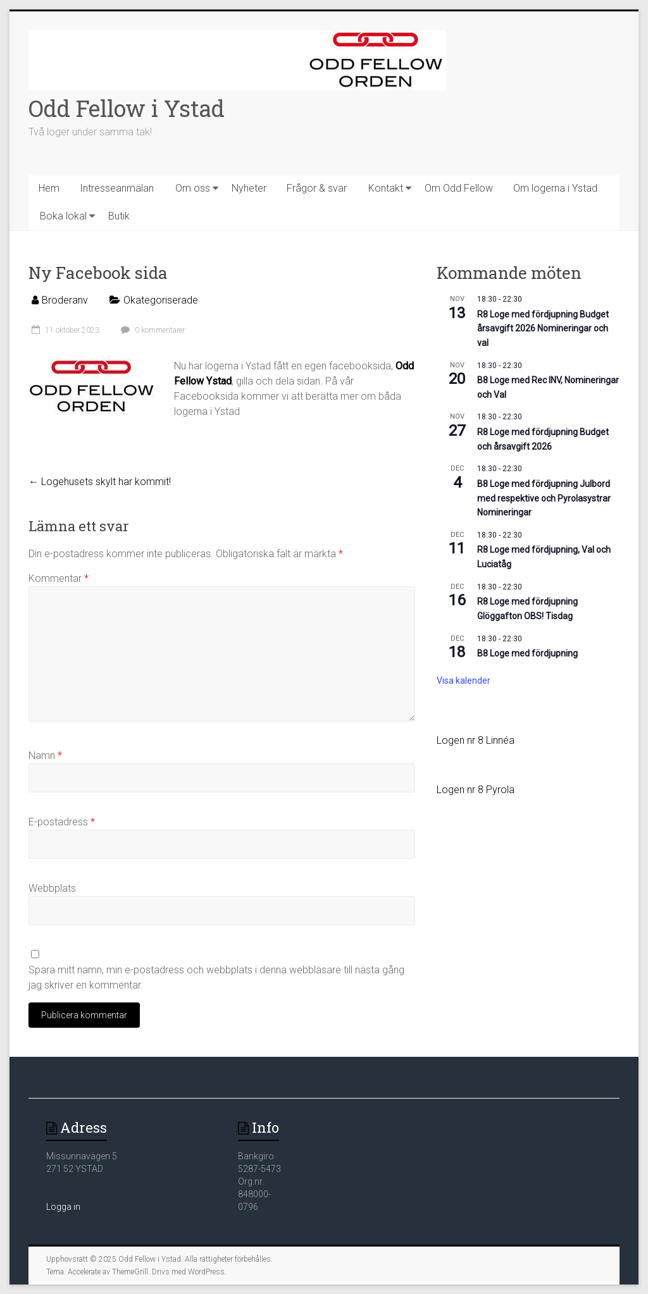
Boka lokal (63, 216)
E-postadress (61, 822)
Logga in (63, 1207)
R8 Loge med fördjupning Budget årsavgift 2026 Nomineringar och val (543, 328)
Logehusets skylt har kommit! (99, 482)
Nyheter (249, 188)
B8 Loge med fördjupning (527, 653)
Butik (119, 216)
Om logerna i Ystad (555, 188)
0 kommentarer (151, 330)
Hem (49, 188)
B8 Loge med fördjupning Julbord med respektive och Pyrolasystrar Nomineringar (544, 498)
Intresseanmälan (117, 188)
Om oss (192, 188)
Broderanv (65, 300)
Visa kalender (463, 680)
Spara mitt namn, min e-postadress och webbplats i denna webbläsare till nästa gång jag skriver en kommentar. (216, 977)
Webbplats (52, 888)
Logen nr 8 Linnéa (475, 740)
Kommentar (58, 578)
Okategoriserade (160, 300)
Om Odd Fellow (459, 188)
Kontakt (385, 188)
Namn (45, 755)
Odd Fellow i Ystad (126, 108)
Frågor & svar (317, 188)
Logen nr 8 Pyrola (475, 790)
